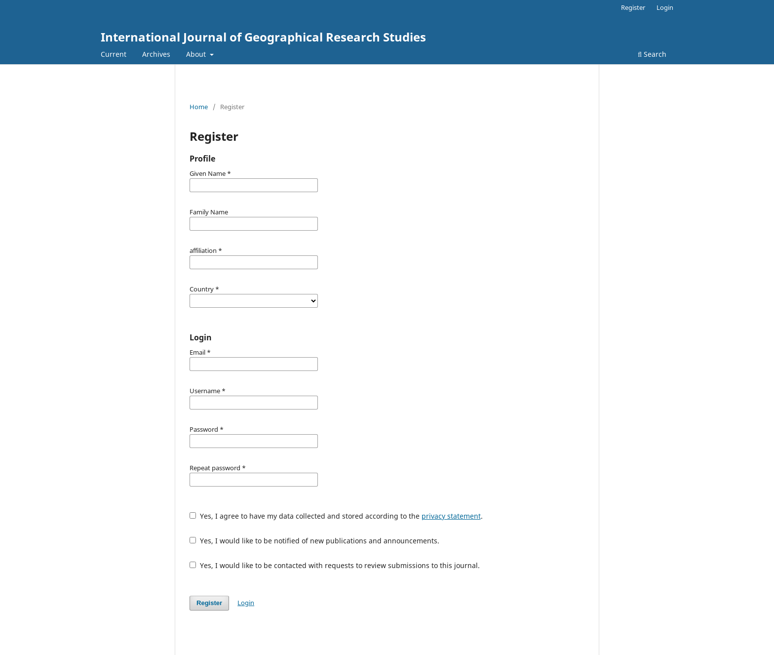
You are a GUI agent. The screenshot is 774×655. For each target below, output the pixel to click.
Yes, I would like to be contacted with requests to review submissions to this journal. (335, 565)
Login (665, 7)
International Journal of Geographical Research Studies (263, 37)
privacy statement (451, 516)
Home (199, 106)
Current (113, 54)
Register (633, 7)
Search (652, 54)
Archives (156, 54)
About (197, 54)
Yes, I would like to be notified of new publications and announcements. (314, 540)
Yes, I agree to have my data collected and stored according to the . (336, 516)
